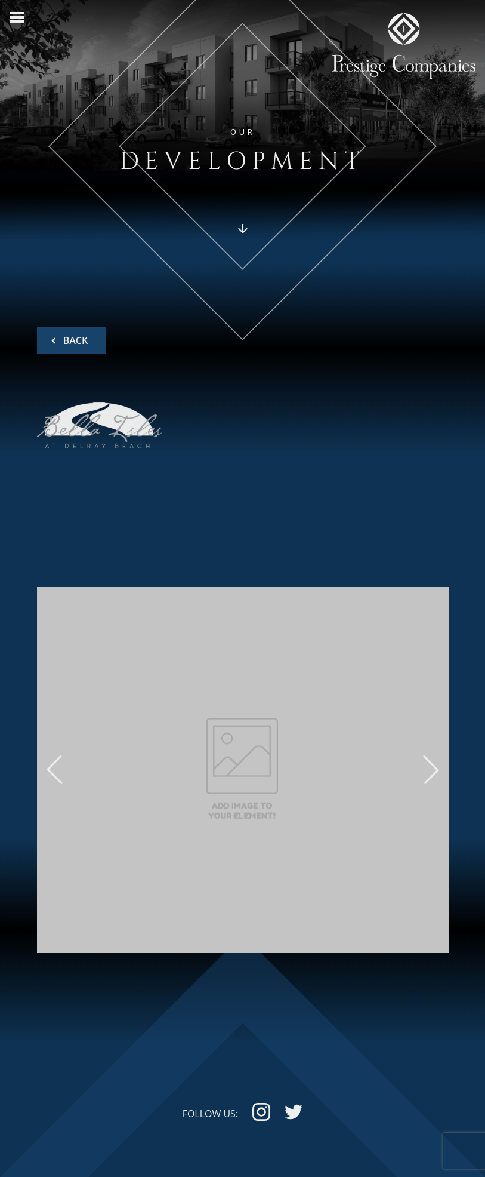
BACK (74, 340)
